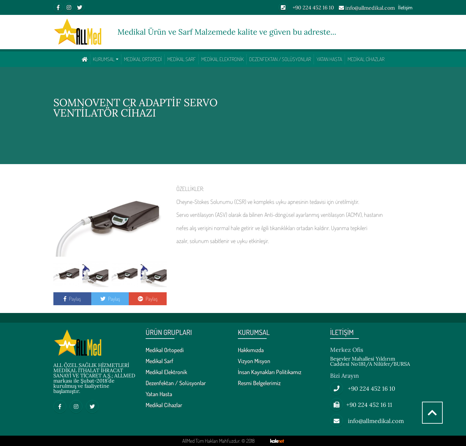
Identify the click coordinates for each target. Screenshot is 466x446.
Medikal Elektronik (222, 59)
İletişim (405, 7)
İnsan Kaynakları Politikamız (269, 372)
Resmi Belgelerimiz (259, 383)
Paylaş (72, 298)
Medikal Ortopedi (143, 59)
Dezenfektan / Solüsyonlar (280, 59)
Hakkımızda (251, 350)
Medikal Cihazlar (366, 59)
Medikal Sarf (181, 59)
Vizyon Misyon (254, 361)
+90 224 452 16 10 (306, 7)
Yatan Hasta (329, 59)
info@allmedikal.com (367, 8)
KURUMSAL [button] (104, 59)
